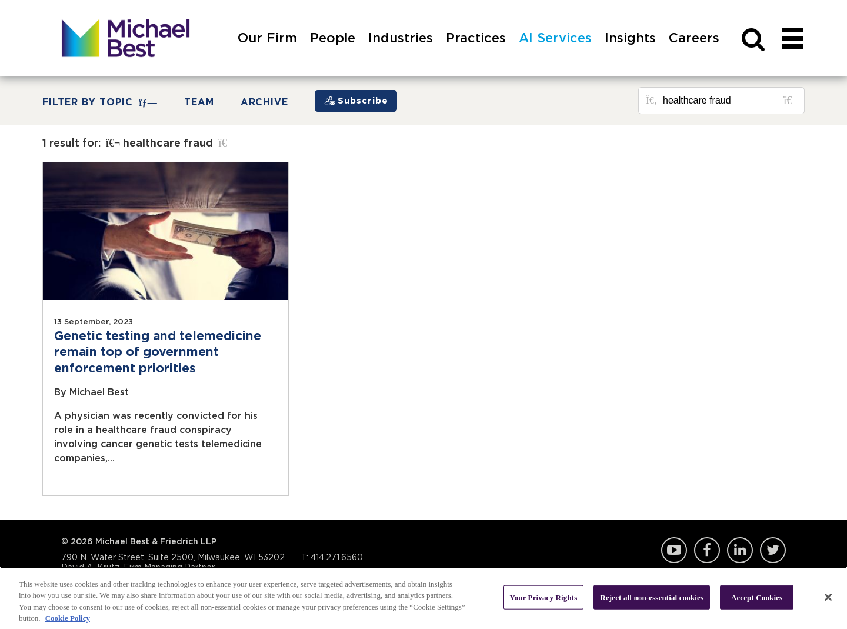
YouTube (674, 550)
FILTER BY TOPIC (100, 103)
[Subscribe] (356, 101)
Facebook (707, 550)
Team (199, 102)
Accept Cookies (756, 599)
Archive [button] (265, 102)
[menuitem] (267, 51)
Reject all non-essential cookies (651, 599)
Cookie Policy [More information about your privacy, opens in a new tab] (67, 621)
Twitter (773, 550)
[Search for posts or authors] (729, 101)
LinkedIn (740, 550)
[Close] (828, 600)
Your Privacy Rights (544, 599)
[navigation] (792, 51)
